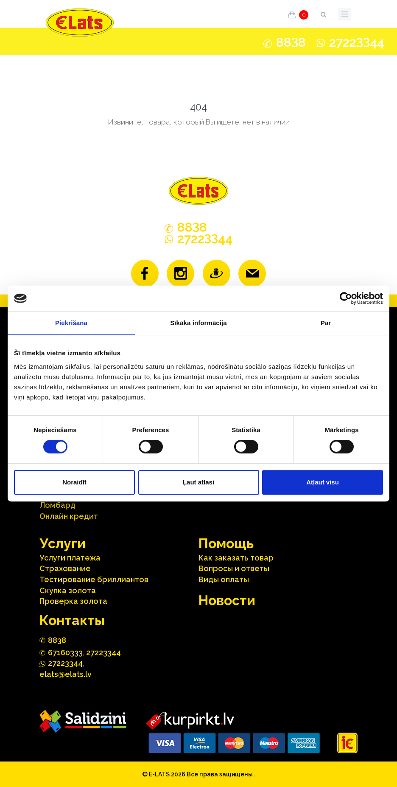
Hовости (226, 600)
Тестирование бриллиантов (93, 579)
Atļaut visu (322, 482)
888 (291, 42)
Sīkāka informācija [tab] (198, 322)
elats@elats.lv (65, 674)
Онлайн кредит (68, 516)
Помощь (226, 543)
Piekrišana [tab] (71, 322)
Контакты (72, 620)
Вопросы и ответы (233, 568)
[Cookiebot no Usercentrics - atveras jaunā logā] (346, 298)
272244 (356, 42)
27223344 (103, 652)
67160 (65, 652)
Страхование (65, 568)
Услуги (62, 543)
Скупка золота (67, 590)
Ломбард (57, 505)
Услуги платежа (70, 557)
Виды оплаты (223, 579)
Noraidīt (74, 482)
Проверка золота (73, 601)
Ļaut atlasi (198, 482)
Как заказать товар (236, 557)
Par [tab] (326, 322)
